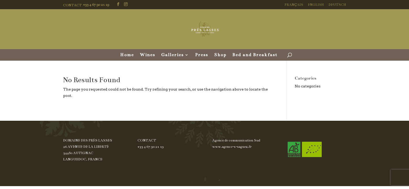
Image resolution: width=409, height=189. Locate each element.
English (316, 5)
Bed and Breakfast (254, 55)
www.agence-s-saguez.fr (232, 147)
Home (127, 55)
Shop (220, 55)
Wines (147, 55)
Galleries (172, 55)
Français (294, 5)
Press (201, 55)
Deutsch (337, 5)
